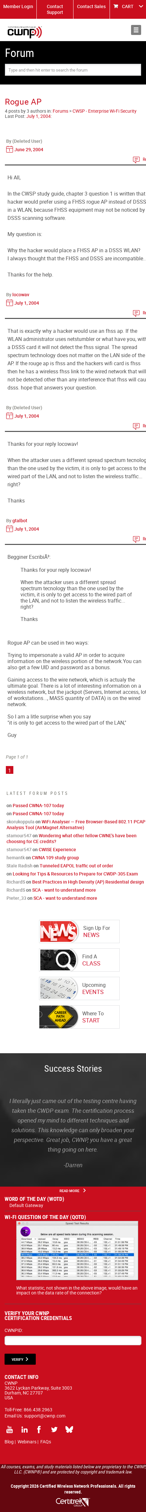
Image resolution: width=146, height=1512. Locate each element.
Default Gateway (26, 1205)
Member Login (18, 6)
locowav (20, 294)
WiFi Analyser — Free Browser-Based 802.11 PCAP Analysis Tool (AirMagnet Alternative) (76, 824)
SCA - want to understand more (64, 890)
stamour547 (19, 835)
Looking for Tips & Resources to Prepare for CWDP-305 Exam (75, 874)
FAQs (45, 1442)
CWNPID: (14, 1330)
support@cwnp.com (44, 1416)
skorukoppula (20, 821)
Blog (9, 1442)
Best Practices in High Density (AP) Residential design (88, 882)
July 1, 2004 (38, 116)
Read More (69, 1190)
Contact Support (55, 9)
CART (128, 6)
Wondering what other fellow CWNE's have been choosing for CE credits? (72, 838)
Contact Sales (91, 6)
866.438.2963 (38, 1409)
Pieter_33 (16, 898)
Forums (60, 111)
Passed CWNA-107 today (38, 805)
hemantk (16, 857)
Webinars (27, 1442)
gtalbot (19, 520)
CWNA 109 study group (55, 857)
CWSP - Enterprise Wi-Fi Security (105, 111)
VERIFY (17, 1359)
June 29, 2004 (28, 149)
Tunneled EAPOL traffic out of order (76, 866)
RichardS (16, 882)
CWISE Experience (57, 849)
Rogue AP (23, 101)
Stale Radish (20, 866)
